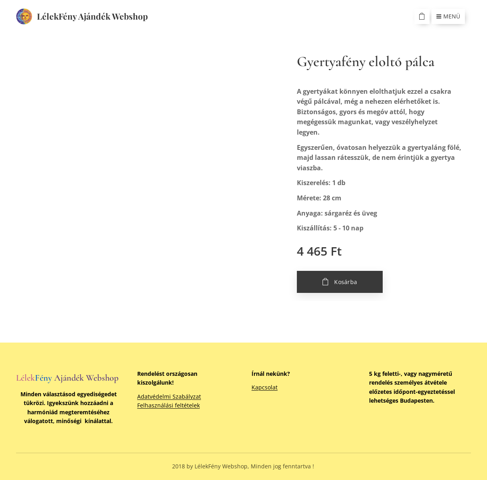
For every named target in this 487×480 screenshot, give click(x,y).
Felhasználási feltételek (168, 405)
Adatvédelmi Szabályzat (169, 396)
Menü (448, 16)
